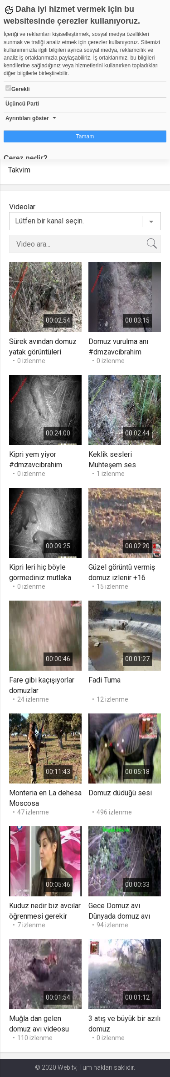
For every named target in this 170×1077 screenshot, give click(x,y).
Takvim (19, 170)
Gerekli (17, 88)
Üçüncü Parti (22, 104)
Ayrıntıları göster (27, 118)
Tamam (85, 136)
